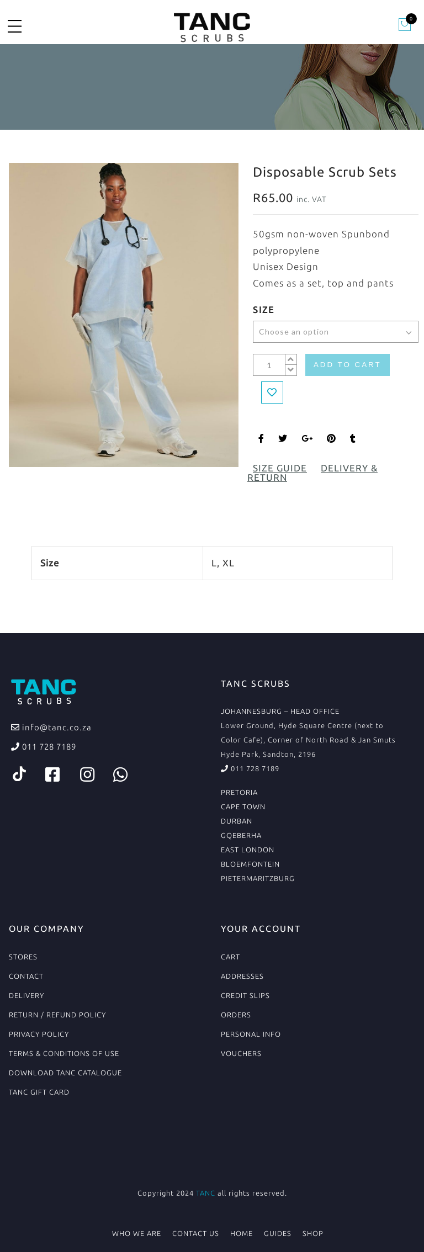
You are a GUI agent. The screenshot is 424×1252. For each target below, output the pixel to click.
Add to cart (347, 364)
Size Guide (280, 468)
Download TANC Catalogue (65, 1072)
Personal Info (251, 1034)
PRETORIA (239, 792)
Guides (278, 1233)
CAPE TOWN (243, 806)
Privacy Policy (39, 1034)
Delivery (26, 995)
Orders (236, 1014)
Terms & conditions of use (64, 1053)
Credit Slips (245, 995)
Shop (313, 1233)
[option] (124, 315)
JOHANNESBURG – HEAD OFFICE (280, 711)
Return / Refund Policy (57, 1014)
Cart (230, 957)
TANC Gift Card (39, 1092)
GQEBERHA (241, 835)
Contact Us (195, 1233)
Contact (26, 976)
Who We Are (136, 1233)
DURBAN (236, 821)
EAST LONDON (247, 849)
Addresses (242, 976)
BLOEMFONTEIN (250, 864)
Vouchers (241, 1053)
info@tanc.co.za (56, 727)
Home (241, 1233)
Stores (23, 957)
